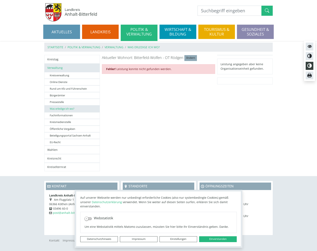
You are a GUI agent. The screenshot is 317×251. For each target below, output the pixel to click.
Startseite (55, 47)
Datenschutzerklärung (107, 202)
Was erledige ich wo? (144, 47)
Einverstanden (218, 239)
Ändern (190, 58)
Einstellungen (178, 239)
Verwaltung (114, 47)
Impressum (139, 239)
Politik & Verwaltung (84, 47)
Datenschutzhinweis (99, 239)
